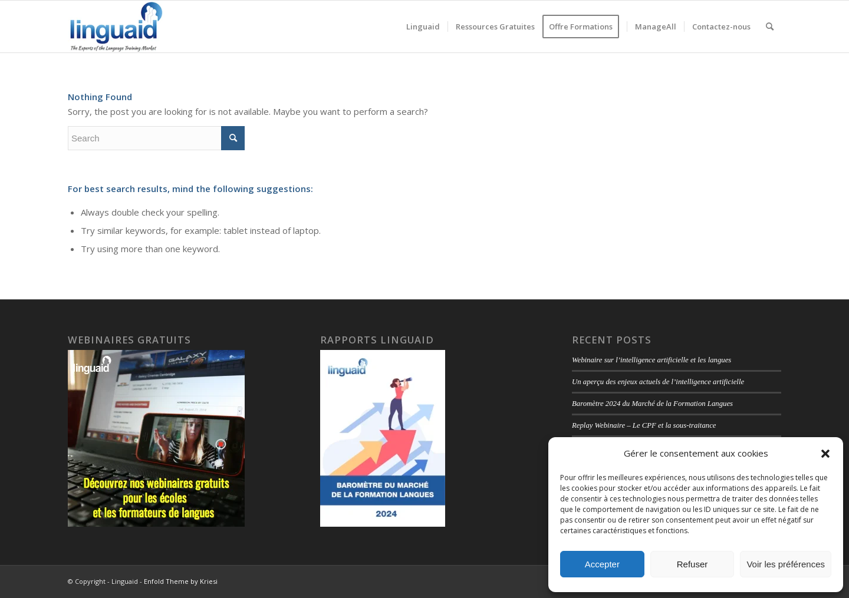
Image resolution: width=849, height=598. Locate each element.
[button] (825, 454)
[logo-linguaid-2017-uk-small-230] (116, 26)
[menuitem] (423, 26)
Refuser (692, 564)
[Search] (769, 26)
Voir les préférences (785, 564)
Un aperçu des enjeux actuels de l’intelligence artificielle (658, 382)
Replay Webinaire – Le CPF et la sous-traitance (644, 425)
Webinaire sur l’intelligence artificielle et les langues (651, 360)
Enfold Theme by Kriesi (181, 581)
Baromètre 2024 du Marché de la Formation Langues (652, 403)
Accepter (602, 564)
